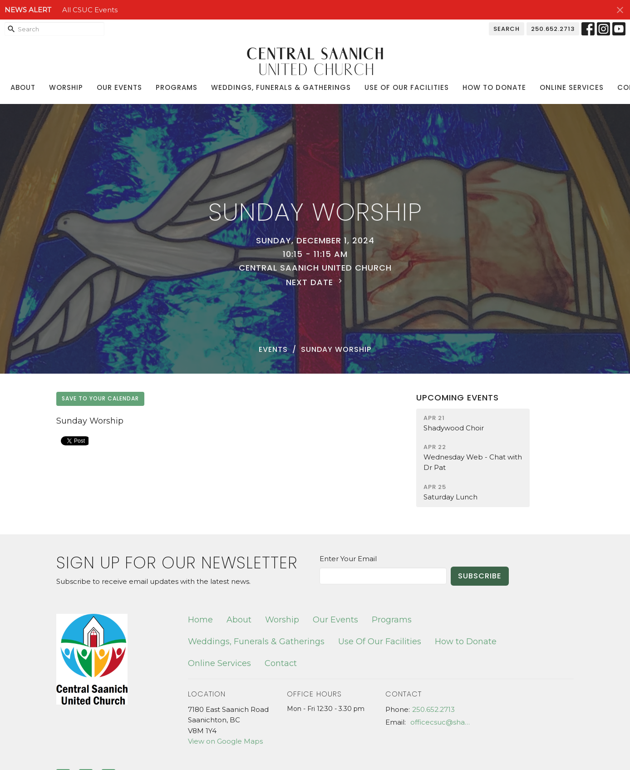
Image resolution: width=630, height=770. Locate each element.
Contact (281, 663)
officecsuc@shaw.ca (442, 722)
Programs (176, 87)
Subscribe (480, 576)
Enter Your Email (348, 558)
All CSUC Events (90, 9)
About (22, 87)
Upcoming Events (457, 397)
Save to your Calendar (100, 398)
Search (506, 29)
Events (273, 349)
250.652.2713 (553, 29)
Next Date (315, 282)
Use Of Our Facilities (406, 87)
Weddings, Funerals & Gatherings (281, 87)
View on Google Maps (225, 741)
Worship (66, 87)
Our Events (119, 87)
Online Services (572, 87)
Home (200, 620)
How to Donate (494, 87)
